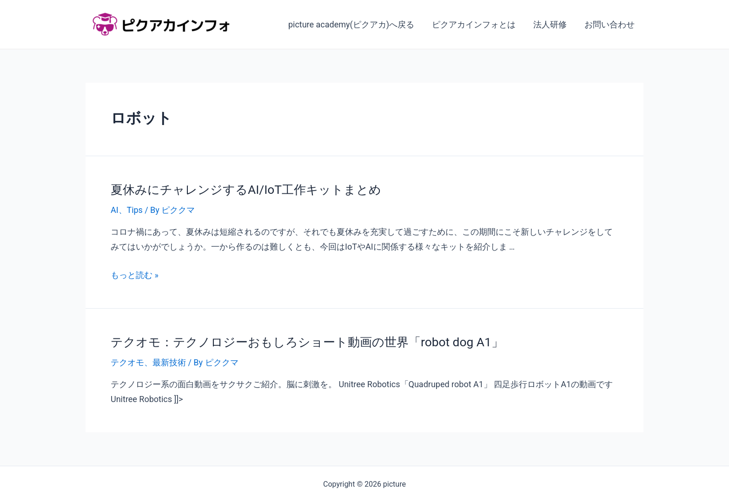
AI (115, 209)
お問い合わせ (610, 24)
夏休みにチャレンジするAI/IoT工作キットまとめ (246, 189)
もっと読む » (135, 274)
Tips (135, 209)
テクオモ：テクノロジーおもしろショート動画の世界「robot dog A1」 (307, 341)
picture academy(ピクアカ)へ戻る (355, 24)
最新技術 (169, 361)
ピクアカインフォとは (476, 24)
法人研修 (551, 24)
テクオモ (127, 361)
